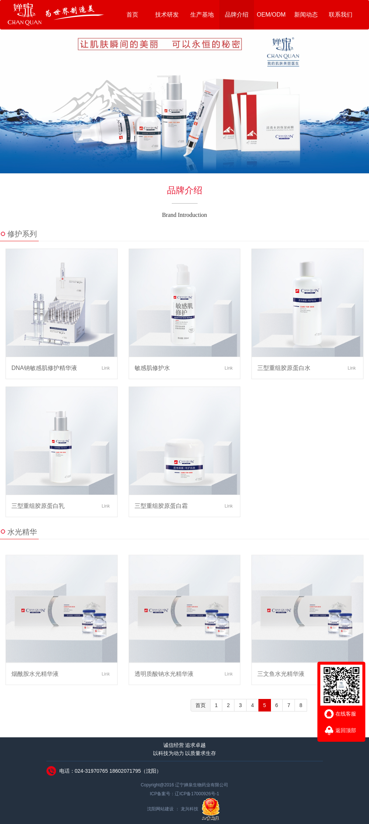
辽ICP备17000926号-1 (197, 793)
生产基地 (202, 14)
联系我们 (340, 14)
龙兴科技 (190, 809)
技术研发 (167, 14)
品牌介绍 (236, 14)
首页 (132, 14)
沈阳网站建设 (161, 809)
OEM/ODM (271, 14)
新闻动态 (306, 14)
